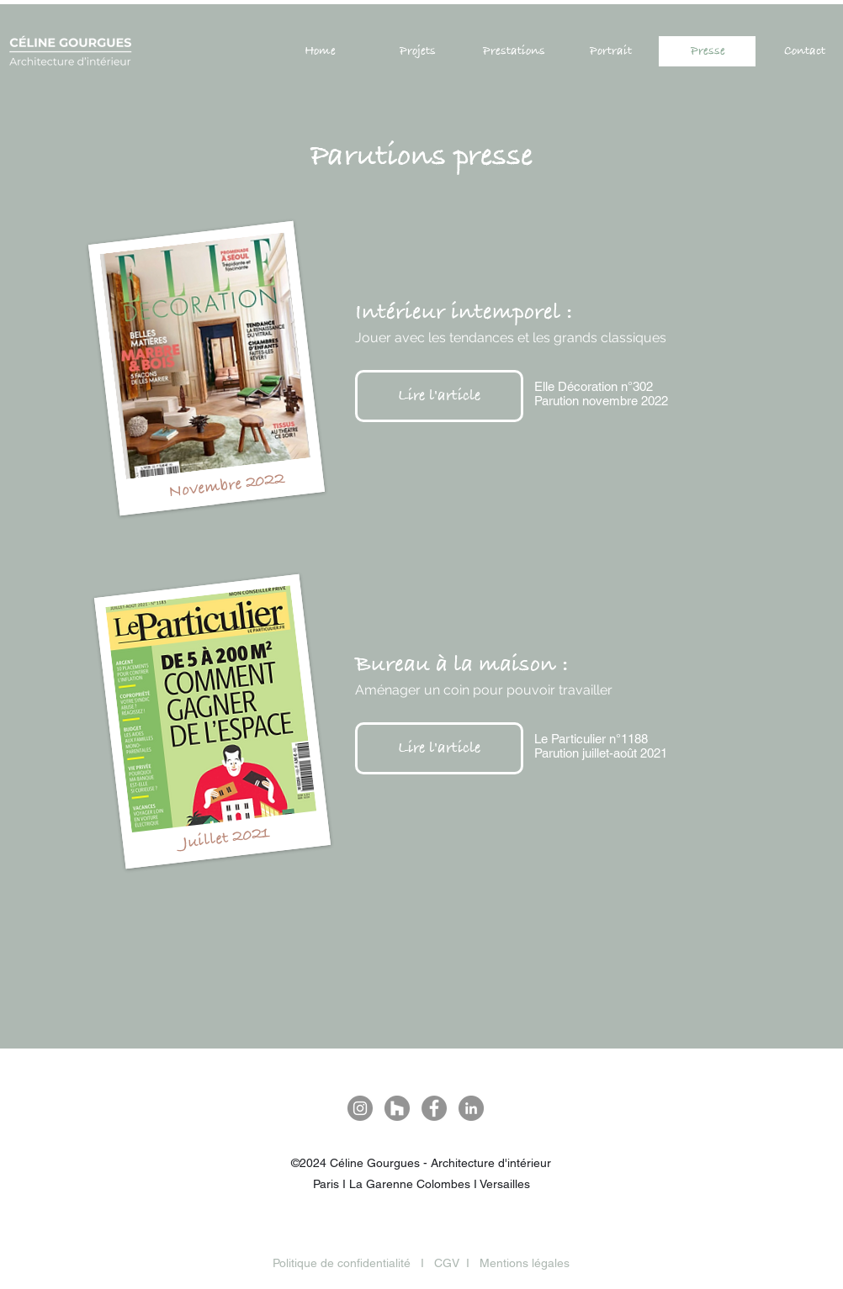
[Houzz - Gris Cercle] (397, 1108)
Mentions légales (525, 1263)
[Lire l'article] (439, 396)
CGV (446, 1263)
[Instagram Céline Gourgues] (360, 1108)
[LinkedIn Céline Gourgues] (471, 1108)
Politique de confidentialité (342, 1263)
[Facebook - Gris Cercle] (434, 1108)
